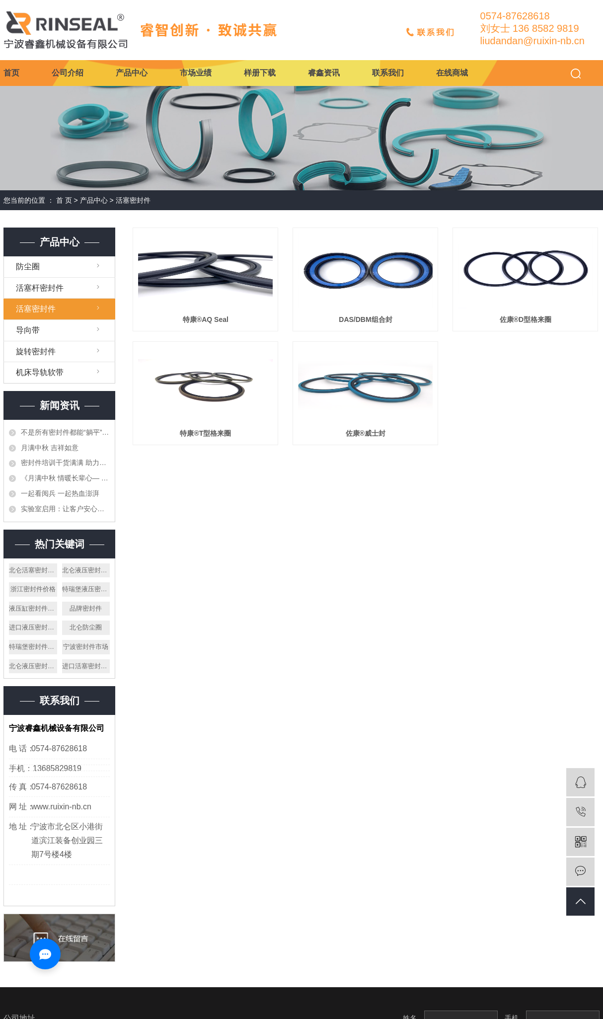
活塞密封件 (133, 200)
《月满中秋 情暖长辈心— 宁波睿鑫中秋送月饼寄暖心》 (65, 478)
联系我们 (388, 73)
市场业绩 (196, 73)
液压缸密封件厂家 (33, 608)
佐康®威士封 (365, 433)
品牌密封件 (86, 608)
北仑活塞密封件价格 (33, 570)
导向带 (28, 330)
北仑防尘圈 (86, 627)
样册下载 (260, 73)
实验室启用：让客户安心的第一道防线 (65, 509)
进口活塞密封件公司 (86, 666)
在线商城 (452, 73)
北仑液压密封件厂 (33, 666)
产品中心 (132, 73)
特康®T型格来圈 (205, 433)
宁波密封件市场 (85, 646)
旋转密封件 (36, 351)
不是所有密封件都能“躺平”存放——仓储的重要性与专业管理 (65, 432)
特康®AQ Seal (205, 319)
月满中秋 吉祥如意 (49, 448)
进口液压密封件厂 (33, 627)
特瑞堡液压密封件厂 (86, 589)
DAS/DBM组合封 (365, 319)
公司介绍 (67, 73)
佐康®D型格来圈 (525, 319)
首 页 (64, 200)
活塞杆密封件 (40, 288)
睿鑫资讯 (324, 73)
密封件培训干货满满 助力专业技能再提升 (65, 463)
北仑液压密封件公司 (86, 570)
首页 (11, 73)
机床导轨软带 (40, 372)
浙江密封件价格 (33, 589)
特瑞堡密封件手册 (33, 646)
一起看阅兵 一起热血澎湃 (60, 493)
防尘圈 (28, 266)
